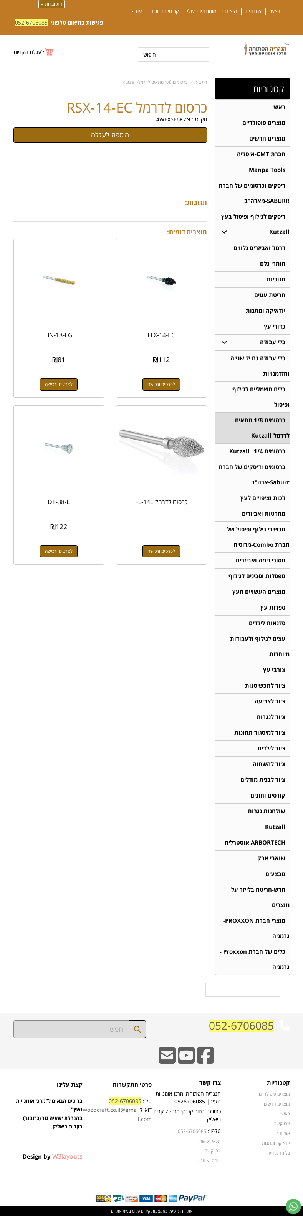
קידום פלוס (140, 1211)
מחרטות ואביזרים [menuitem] (263, 514)
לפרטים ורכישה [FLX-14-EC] (161, 384)
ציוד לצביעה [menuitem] (270, 701)
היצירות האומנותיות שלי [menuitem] (212, 11)
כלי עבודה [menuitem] (272, 342)
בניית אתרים (121, 1211)
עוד (136, 11)
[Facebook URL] (205, 1060)
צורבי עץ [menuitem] (274, 670)
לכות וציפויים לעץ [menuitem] (262, 498)
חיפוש (149, 54)
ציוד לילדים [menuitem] (271, 748)
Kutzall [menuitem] (275, 827)
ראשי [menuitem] (275, 11)
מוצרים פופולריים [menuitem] (263, 123)
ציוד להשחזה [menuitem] (269, 764)
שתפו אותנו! (209, 1160)
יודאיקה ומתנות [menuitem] (265, 311)
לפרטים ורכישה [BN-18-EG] (59, 384)
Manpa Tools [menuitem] (267, 170)
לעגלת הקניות (28, 52)
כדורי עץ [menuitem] (274, 326)
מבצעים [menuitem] (275, 874)
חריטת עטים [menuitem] (269, 295)
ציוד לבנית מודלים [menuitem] (262, 780)
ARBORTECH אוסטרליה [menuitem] (255, 842)
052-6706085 (31, 22)
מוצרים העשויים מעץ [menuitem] (258, 592)
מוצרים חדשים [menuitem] (267, 138)
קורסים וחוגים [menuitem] (164, 11)
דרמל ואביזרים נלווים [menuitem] (259, 248)
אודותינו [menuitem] (253, 11)
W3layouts (67, 1156)
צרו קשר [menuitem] (282, 1123)
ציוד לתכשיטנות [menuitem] (265, 686)
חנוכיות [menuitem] (276, 279)
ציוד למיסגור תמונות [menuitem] (259, 733)
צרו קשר (213, 1150)
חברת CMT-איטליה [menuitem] (261, 154)
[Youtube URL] (186, 1060)
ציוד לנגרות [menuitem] (271, 717)
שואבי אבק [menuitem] (271, 858)
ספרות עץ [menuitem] (272, 607)
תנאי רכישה (210, 1141)
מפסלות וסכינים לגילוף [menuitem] (256, 576)
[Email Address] (167, 1060)
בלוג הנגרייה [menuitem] (278, 1153)
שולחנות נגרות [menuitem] (266, 811)
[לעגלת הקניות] (33, 52)
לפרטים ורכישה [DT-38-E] (59, 551)
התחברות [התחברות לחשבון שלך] (51, 4)
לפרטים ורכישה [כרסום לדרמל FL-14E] (161, 551)
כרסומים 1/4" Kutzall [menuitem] (257, 451)
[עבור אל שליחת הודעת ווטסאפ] (293, 1206)
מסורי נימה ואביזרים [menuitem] (260, 560)
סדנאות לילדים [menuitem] (267, 623)
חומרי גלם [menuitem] (272, 264)
